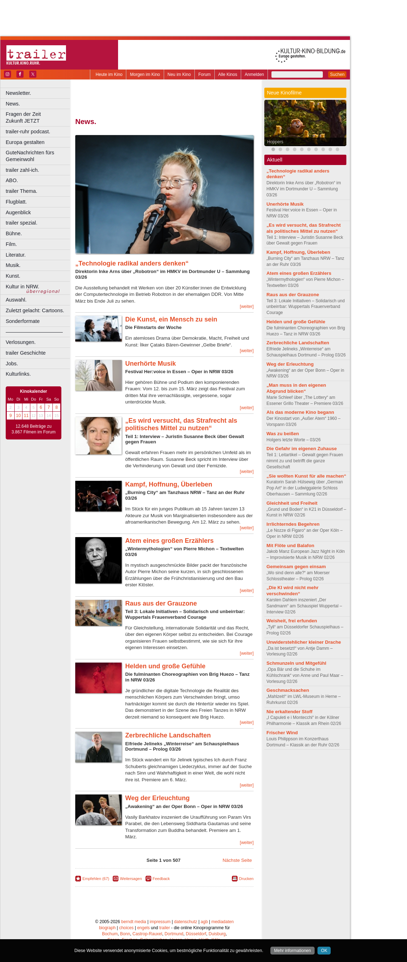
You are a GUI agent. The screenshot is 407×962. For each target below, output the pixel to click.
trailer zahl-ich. (22, 170)
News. (13, 104)
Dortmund (173, 933)
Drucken (246, 878)
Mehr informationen (292, 950)
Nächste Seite (237, 860)
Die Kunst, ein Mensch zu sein (171, 319)
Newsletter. (18, 93)
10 (18, 415)
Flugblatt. (16, 202)
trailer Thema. (21, 191)
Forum (204, 74)
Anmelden (254, 74)
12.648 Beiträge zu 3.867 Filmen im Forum (33, 429)
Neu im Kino (179, 74)
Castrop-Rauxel (147, 933)
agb (204, 921)
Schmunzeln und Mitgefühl (296, 663)
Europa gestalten (25, 142)
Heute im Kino (109, 74)
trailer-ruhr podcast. (28, 131)
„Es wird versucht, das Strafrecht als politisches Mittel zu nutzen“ (181, 424)
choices (126, 927)
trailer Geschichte (26, 353)
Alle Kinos (227, 74)
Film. (11, 244)
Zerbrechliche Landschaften (168, 735)
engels (143, 927)
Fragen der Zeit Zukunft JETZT (39, 117)
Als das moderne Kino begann (300, 412)
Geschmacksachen (287, 690)
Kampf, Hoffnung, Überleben (168, 484)
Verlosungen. (21, 342)
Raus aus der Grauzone (161, 603)
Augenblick (18, 212)
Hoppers (275, 141)
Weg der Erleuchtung (157, 798)
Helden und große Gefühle (165, 666)
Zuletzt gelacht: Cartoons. (35, 310)
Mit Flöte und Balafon (290, 545)
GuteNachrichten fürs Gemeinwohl (30, 156)
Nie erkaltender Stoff (289, 711)
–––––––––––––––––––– (34, 332)
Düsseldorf (196, 933)
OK (324, 950)
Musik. (13, 265)
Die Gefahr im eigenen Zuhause (301, 448)
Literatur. (16, 255)
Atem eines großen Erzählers (169, 540)
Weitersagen (131, 878)
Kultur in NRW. (22, 286)
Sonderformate (23, 321)
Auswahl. (16, 300)
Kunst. (13, 276)
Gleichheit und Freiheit (291, 503)
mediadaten (222, 921)
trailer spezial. (21, 223)
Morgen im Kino (145, 74)
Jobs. (12, 363)
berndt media (133, 921)
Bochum (110, 933)
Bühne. (14, 233)
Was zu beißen (282, 433)
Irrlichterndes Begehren (293, 524)
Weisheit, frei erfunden (291, 620)
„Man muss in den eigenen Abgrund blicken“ (296, 388)
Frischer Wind (282, 732)
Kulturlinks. (18, 374)
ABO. (12, 180)
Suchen (337, 74)
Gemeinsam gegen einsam (296, 566)
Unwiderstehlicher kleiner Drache (303, 642)
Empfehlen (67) (95, 878)
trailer (164, 927)
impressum (160, 921)
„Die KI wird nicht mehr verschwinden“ (292, 590)
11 (26, 415)
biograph (107, 927)
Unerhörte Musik (150, 363)
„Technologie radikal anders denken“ (132, 263)
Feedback (161, 878)
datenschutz (185, 921)
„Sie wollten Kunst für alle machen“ (306, 476)
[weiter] (247, 306)
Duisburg (217, 933)
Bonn (125, 933)
